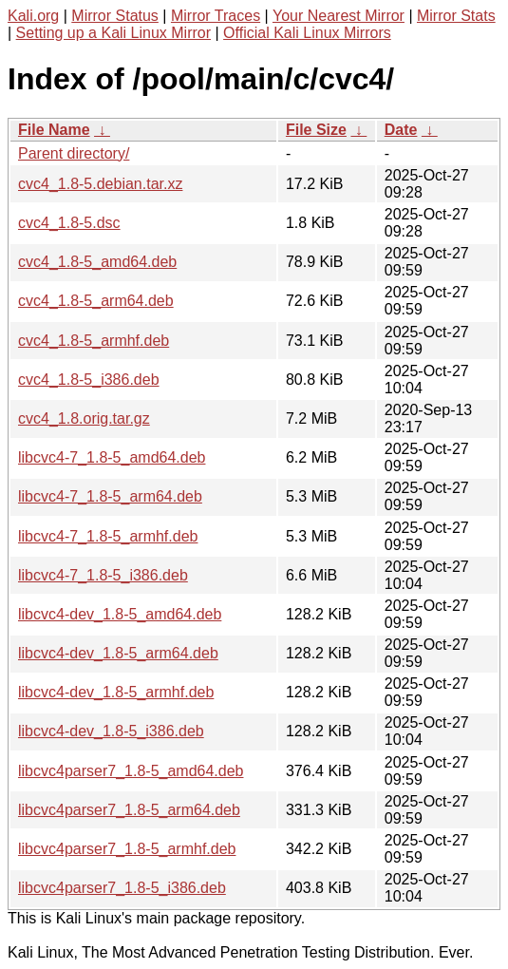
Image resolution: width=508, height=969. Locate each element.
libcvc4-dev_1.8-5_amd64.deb (119, 614)
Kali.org (33, 16)
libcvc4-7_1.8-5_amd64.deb (111, 457)
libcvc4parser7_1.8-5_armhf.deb (126, 849)
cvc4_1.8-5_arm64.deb (96, 301)
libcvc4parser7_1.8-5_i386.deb (122, 888)
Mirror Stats (456, 16)
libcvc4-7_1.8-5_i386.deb (103, 575)
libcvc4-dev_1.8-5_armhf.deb (116, 692)
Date (401, 130)
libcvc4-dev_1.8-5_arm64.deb (118, 653)
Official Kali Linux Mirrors (307, 33)
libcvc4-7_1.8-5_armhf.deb (108, 536)
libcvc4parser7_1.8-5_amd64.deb (130, 771)
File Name (54, 130)
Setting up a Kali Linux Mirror (113, 33)
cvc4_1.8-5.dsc (69, 223)
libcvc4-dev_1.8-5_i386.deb (111, 731)
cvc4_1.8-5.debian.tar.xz (100, 184)
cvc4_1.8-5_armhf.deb (93, 340)
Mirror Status (115, 16)
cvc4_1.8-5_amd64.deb (97, 262)
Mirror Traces (215, 16)
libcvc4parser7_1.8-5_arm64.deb (129, 810)
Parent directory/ (73, 153)
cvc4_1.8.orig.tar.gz (84, 418)
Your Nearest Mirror (339, 16)
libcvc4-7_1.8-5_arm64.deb (110, 496)
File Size (316, 130)
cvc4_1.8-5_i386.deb (89, 379)
